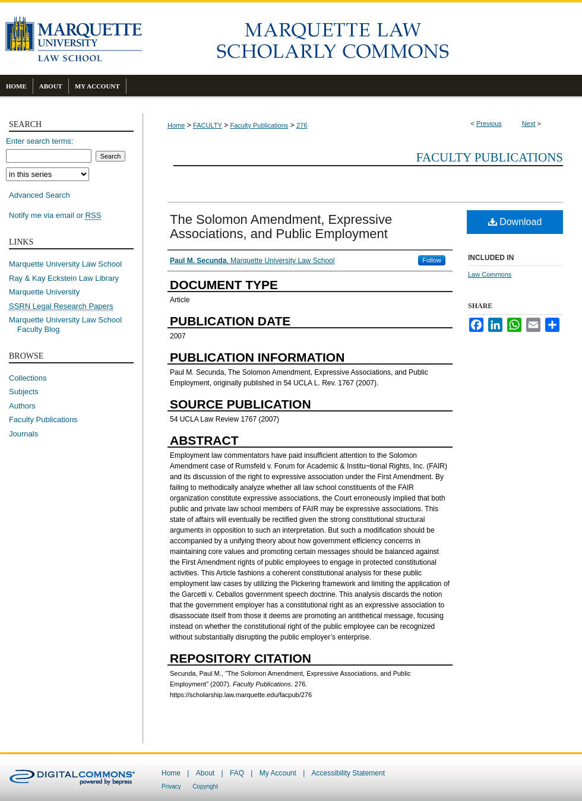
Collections (28, 377)
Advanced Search (39, 195)
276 (301, 125)
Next (529, 123)
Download (515, 222)
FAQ (237, 773)
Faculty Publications (259, 125)
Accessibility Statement (348, 773)
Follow (431, 260)
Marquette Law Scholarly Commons (362, 38)
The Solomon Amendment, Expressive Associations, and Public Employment (281, 226)
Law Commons (489, 274)
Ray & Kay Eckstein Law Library (64, 278)
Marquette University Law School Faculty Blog (69, 324)
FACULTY (207, 125)
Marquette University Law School (65, 263)
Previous (489, 123)
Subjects (24, 391)
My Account (278, 773)
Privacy (171, 786)
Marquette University (44, 291)
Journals (23, 433)
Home (176, 125)
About (205, 773)
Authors (22, 405)
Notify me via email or (55, 215)
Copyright (205, 786)
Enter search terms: (39, 141)
